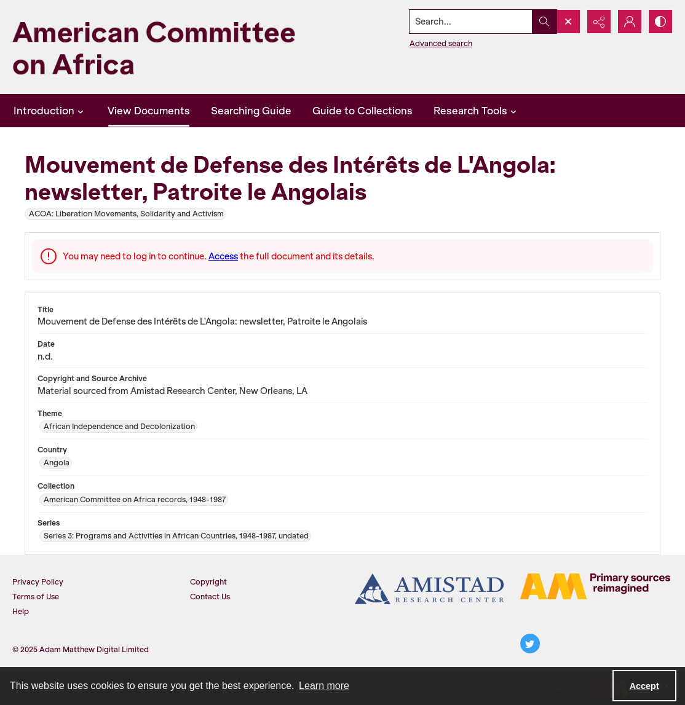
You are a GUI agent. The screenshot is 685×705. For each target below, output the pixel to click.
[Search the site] (471, 21)
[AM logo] (595, 586)
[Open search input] (568, 21)
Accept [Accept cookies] (644, 686)
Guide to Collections (362, 110)
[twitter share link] (530, 643)
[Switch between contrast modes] (660, 21)
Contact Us (210, 596)
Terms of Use (35, 596)
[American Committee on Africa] (173, 47)
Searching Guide (251, 110)
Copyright (208, 581)
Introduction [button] (50, 110)
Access (223, 256)
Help (20, 611)
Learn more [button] (324, 685)
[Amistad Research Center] (430, 588)
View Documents (149, 110)
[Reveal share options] (599, 21)
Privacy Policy (37, 581)
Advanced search (441, 43)
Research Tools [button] (477, 110)
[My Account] (629, 21)
